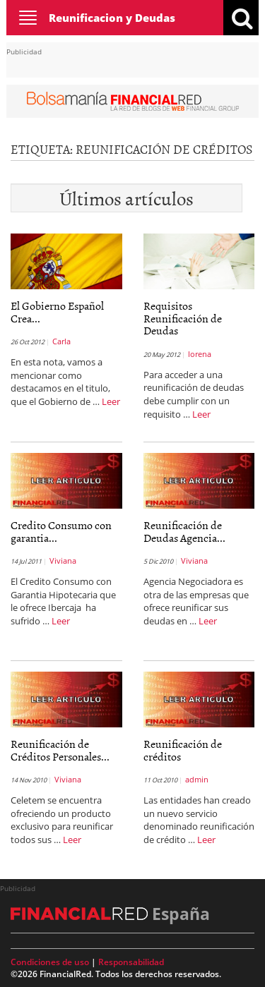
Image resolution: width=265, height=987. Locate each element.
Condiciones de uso (50, 962)
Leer (111, 401)
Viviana (62, 560)
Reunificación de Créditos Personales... (60, 750)
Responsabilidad (131, 962)
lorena (199, 354)
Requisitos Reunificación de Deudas (182, 318)
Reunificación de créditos (182, 750)
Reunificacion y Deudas (112, 18)
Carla (61, 341)
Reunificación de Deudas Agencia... (184, 531)
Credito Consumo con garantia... (61, 531)
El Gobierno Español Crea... (57, 312)
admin (196, 779)
